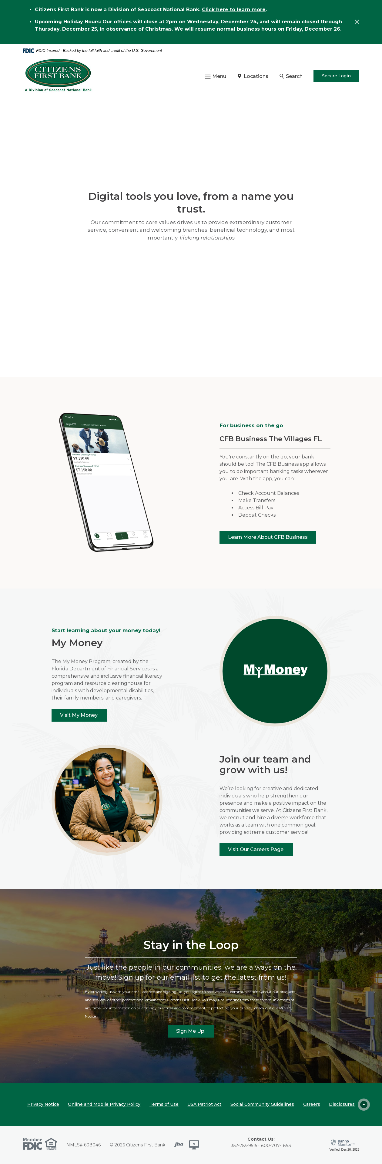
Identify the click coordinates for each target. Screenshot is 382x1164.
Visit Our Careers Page (256, 849)
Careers (311, 1104)
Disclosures (342, 1104)
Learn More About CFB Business (268, 537)
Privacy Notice (43, 1104)
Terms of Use (164, 1104)
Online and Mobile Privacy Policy (104, 1104)
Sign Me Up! (191, 1031)
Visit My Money (79, 715)
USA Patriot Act (204, 1104)
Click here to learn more (234, 9)
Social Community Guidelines (262, 1104)
